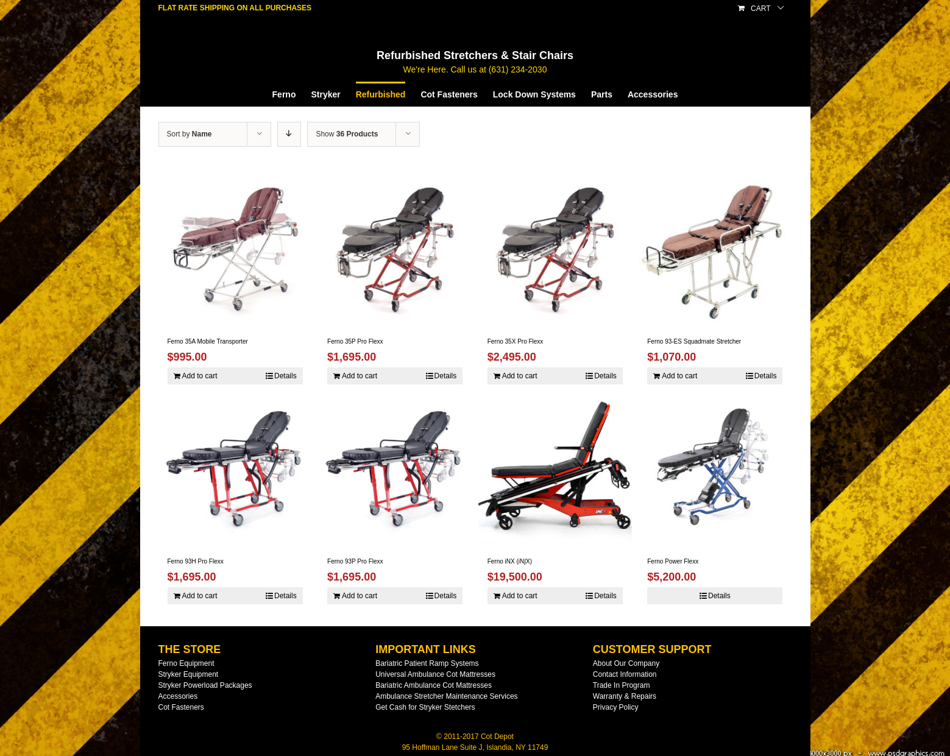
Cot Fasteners (181, 707)
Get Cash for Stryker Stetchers (425, 707)
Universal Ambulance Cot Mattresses (435, 674)
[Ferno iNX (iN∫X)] (555, 468)
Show (347, 134)
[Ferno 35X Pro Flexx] (555, 248)
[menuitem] (291, 94)
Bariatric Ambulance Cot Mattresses (433, 685)
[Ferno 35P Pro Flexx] (395, 248)
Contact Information (625, 674)
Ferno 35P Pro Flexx (355, 341)
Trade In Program (621, 685)
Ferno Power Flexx (672, 561)
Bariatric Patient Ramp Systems (426, 663)
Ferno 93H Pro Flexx (196, 561)
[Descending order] (289, 134)
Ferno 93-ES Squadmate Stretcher (694, 341)
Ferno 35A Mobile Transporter (208, 341)
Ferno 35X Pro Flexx (515, 341)
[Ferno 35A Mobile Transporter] (235, 248)
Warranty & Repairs (624, 696)
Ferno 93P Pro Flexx (355, 561)
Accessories (178, 696)
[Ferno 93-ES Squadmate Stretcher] (715, 248)
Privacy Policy (616, 707)
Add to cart (200, 376)
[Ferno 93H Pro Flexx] (235, 468)
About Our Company (626, 663)
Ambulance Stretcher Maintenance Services (446, 696)
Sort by (189, 134)
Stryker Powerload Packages (205, 685)
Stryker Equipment (188, 674)
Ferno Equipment (186, 663)
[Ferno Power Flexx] (715, 468)
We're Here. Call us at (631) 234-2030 (475, 69)
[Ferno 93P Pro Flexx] (395, 468)
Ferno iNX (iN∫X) (509, 561)
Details (285, 376)
